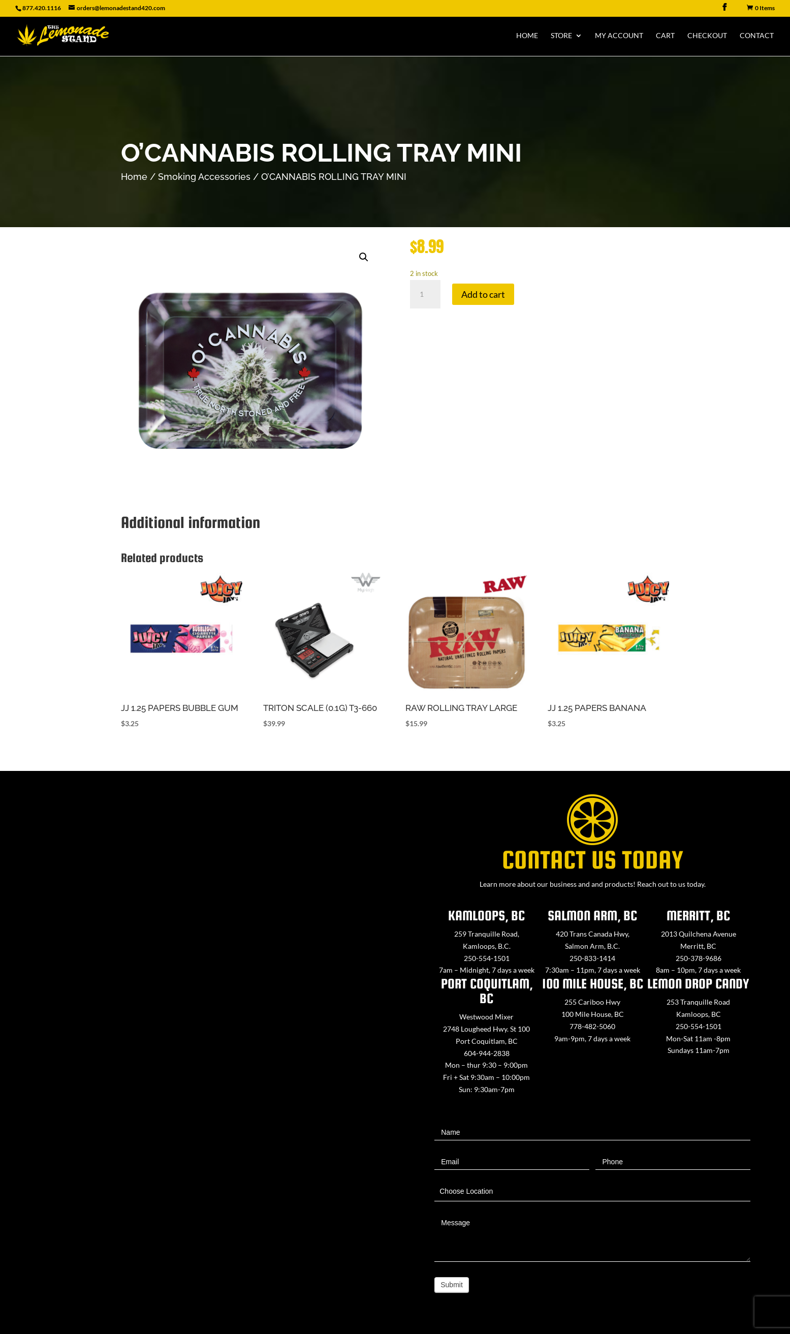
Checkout (707, 36)
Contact (757, 36)
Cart (665, 36)
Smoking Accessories (204, 176)
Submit (451, 1285)
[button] (364, 257)
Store (561, 36)
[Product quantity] (425, 294)
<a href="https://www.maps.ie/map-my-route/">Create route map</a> (197, 1047)
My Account (619, 36)
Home (527, 36)
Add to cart (483, 294)
